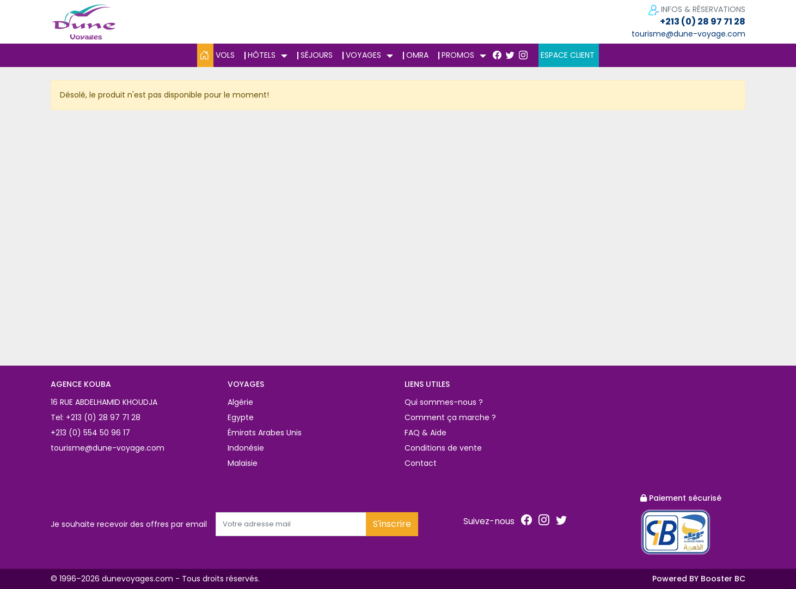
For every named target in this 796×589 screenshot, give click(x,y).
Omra (417, 55)
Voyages (363, 55)
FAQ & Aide (425, 432)
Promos (458, 55)
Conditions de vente (443, 447)
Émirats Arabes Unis (265, 432)
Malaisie (243, 463)
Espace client (568, 55)
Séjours (317, 55)
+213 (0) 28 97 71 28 (702, 21)
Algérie (240, 402)
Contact (421, 463)
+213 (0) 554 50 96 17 (90, 432)
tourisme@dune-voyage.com (688, 33)
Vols (225, 55)
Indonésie (246, 447)
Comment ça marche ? (450, 417)
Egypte (241, 417)
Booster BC (723, 578)
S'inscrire (392, 524)
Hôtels (261, 55)
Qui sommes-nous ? (444, 402)
